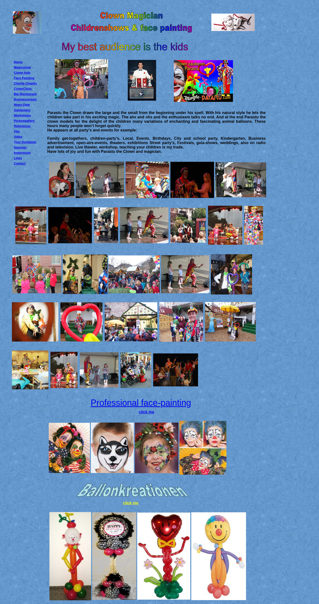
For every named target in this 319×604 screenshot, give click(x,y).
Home (18, 62)
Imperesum (22, 153)
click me (146, 412)
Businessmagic (25, 99)
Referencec (22, 126)
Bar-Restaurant (25, 94)
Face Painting (24, 78)
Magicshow (22, 67)
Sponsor (20, 147)
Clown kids (22, 72)
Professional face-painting (141, 403)
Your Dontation (25, 142)
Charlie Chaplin (25, 83)
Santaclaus (22, 110)
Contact (19, 163)
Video (18, 137)
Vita (17, 131)
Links (18, 158)
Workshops (22, 115)
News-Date (22, 104)
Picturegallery (24, 120)
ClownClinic (23, 88)
